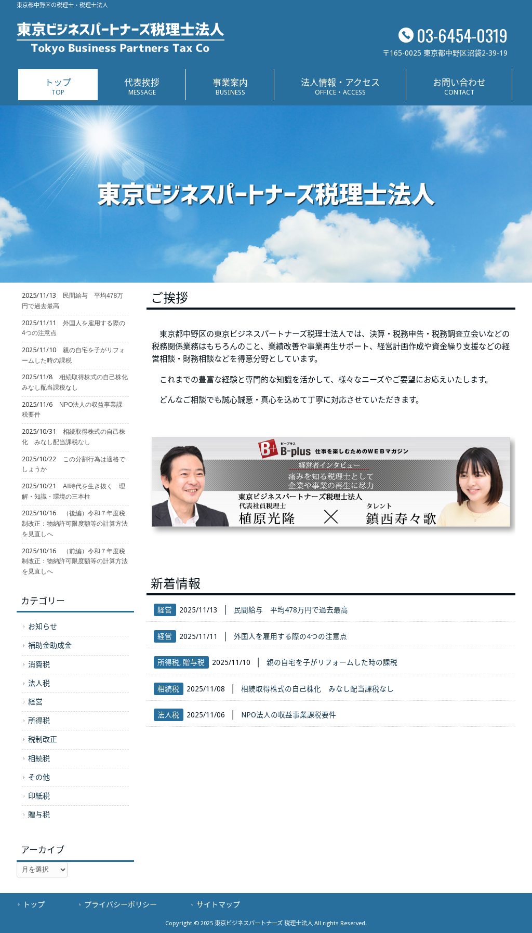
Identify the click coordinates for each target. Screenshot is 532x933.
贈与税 (194, 662)
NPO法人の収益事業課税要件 (288, 715)
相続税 (168, 689)
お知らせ (42, 626)
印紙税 (39, 796)
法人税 (168, 715)
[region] (266, 194)
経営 (164, 610)
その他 (39, 777)
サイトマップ (218, 904)
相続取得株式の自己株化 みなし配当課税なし (317, 689)
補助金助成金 (50, 645)
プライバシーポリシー (120, 904)
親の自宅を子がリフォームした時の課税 (332, 662)
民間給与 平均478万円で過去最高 (291, 610)
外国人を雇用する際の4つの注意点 (290, 636)
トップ (34, 904)
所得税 (168, 662)
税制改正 (42, 739)
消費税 (39, 664)
